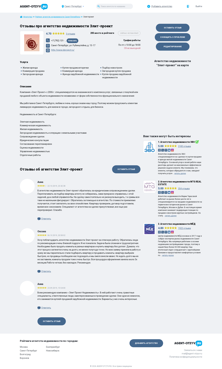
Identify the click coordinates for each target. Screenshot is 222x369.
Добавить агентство (161, 6)
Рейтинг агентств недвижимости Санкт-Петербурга (57, 17)
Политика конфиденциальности (185, 357)
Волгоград (25, 354)
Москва (24, 347)
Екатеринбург (53, 347)
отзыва (70, 34)
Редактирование (173, 47)
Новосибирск (52, 350)
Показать (72, 41)
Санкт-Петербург (28, 350)
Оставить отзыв (126, 169)
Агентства (27, 17)
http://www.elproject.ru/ (62, 50)
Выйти (199, 6)
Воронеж (24, 358)
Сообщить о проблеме (172, 37)
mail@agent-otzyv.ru (192, 353)
